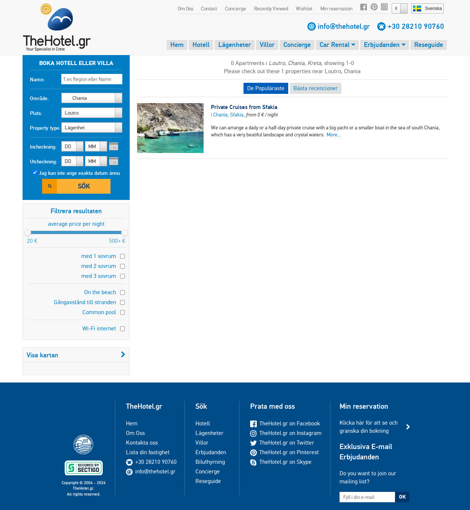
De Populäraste (266, 88)
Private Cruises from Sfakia (244, 106)
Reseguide (428, 44)
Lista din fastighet (148, 452)
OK (402, 496)
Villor (267, 44)
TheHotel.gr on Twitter (282, 442)
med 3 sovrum (98, 275)
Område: (39, 98)
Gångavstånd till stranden (85, 302)
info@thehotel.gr (344, 26)
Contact (209, 8)
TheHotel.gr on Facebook (285, 423)
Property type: (45, 128)
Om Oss (185, 8)
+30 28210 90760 (416, 26)
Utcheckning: (43, 161)
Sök (84, 186)
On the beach (100, 292)
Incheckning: (43, 146)
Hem (177, 44)
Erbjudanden (384, 44)
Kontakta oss (142, 442)
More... (334, 134)
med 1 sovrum (98, 255)
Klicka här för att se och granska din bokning (369, 426)
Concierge (235, 8)
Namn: (37, 79)
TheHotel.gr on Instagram (285, 432)
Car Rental (337, 44)
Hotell (201, 44)
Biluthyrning (210, 461)
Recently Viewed (271, 8)
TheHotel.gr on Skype (280, 461)
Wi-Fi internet (99, 328)
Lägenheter (234, 44)
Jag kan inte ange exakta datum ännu (79, 173)
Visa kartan (76, 355)
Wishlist (304, 8)
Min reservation (336, 8)
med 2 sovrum (98, 265)
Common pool (99, 312)
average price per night (76, 223)
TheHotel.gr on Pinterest (284, 452)
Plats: (36, 113)
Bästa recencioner (315, 88)
